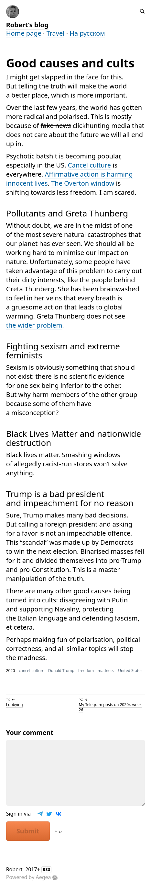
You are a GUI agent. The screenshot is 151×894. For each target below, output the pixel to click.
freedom (86, 670)
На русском (87, 33)
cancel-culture (31, 670)
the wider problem (34, 325)
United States (130, 670)
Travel (56, 33)
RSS (46, 869)
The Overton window (82, 183)
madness (106, 670)
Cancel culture (89, 165)
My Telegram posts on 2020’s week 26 (110, 707)
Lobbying (14, 704)
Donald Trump (61, 670)
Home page (23, 33)
